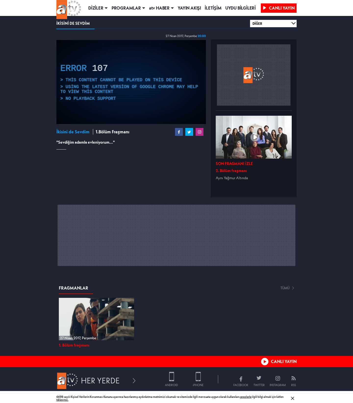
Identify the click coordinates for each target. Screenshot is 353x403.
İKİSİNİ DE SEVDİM (73, 23)
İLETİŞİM (213, 8)
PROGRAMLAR (126, 8)
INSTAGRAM (278, 385)
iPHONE (198, 385)
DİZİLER (95, 8)
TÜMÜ (285, 288)
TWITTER (259, 385)
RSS (293, 385)
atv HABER (159, 8)
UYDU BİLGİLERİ (240, 8)
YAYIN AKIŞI (189, 8)
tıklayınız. (62, 400)
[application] (131, 82)
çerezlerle (246, 397)
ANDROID (171, 385)
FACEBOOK (240, 385)
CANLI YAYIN (284, 361)
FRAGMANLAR (73, 288)
